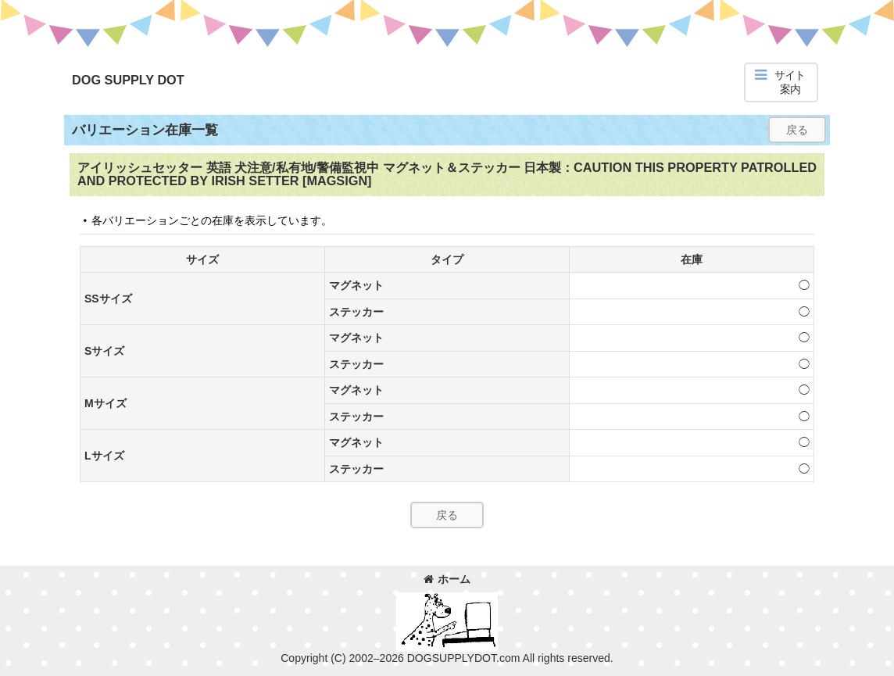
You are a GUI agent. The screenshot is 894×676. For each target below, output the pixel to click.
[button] (781, 82)
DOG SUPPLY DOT (128, 80)
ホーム (447, 579)
